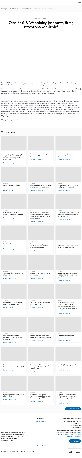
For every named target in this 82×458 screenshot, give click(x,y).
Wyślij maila (75, 441)
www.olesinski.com (19, 120)
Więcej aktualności (73, 409)
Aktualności (15, 9)
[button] (79, 2)
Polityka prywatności (41, 421)
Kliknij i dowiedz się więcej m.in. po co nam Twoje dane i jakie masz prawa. (69, 434)
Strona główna (5, 9)
